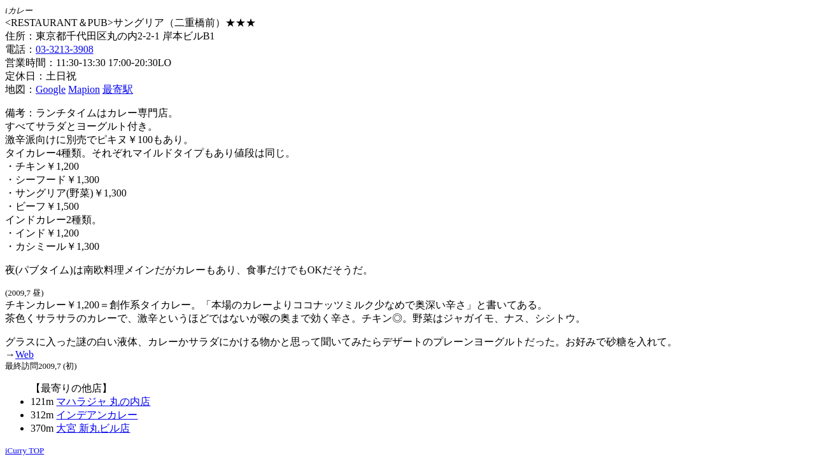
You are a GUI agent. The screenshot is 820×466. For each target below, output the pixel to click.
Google (51, 89)
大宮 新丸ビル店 (93, 428)
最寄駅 (117, 89)
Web (24, 354)
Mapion (84, 89)
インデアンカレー (97, 414)
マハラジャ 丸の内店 (103, 401)
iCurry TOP (24, 450)
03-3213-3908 (65, 49)
